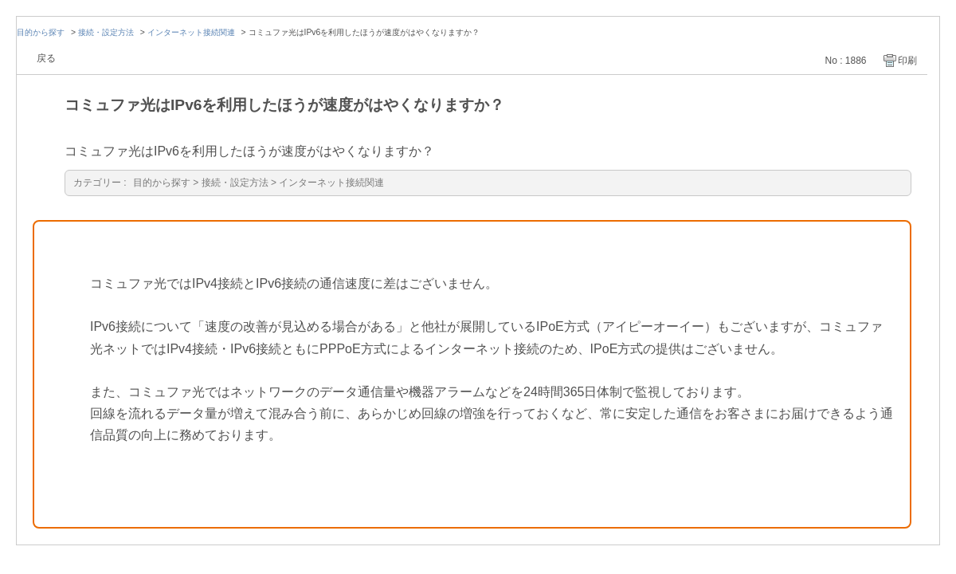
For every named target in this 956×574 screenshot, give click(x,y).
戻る (46, 58)
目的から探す (41, 32)
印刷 (907, 60)
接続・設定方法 (106, 32)
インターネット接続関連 (191, 32)
